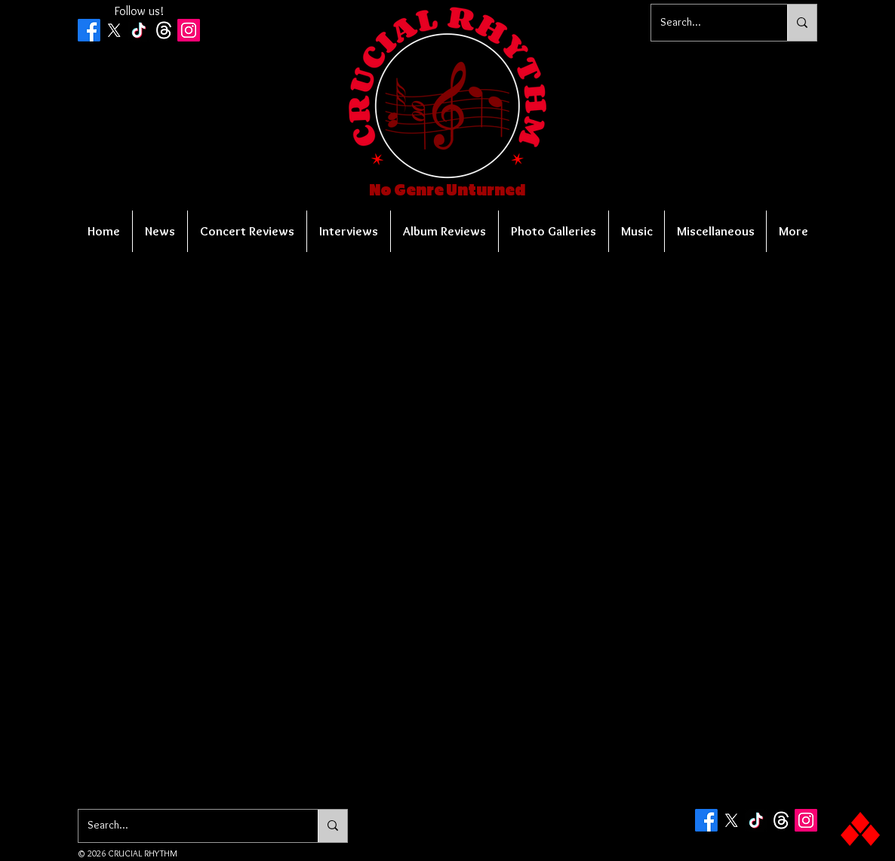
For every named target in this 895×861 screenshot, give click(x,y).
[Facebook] (89, 30)
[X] (114, 30)
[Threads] (163, 30)
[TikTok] (139, 30)
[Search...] (707, 23)
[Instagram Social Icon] (188, 30)
